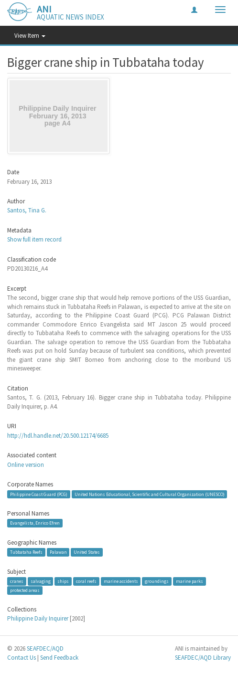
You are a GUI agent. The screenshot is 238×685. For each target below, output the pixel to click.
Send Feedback (59, 657)
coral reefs (86, 581)
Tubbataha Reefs (26, 552)
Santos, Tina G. (26, 210)
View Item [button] (29, 36)
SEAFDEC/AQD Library (203, 657)
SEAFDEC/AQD (45, 648)
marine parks (189, 581)
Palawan (58, 552)
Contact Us (21, 657)
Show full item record (34, 239)
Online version (25, 465)
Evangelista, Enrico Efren (35, 523)
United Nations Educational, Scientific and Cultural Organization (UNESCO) (150, 494)
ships (63, 581)
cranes (16, 581)
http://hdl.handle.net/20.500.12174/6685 (57, 436)
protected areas (25, 590)
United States (87, 552)
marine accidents (121, 581)
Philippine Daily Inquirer (37, 618)
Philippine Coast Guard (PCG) (38, 494)
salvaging (41, 581)
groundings (157, 581)
